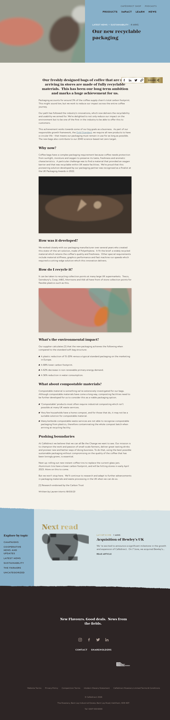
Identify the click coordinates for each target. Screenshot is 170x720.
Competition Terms (71, 687)
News (153, 12)
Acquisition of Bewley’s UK (120, 539)
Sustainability (119, 24)
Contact (81, 650)
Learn (140, 12)
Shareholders (101, 650)
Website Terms (34, 687)
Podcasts (151, 6)
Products (110, 12)
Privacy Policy (51, 687)
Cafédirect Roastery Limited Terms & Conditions (136, 687)
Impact (126, 12)
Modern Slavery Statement (97, 687)
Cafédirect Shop (131, 6)
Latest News (100, 24)
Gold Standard (84, 132)
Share (153, 80)
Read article (104, 554)
